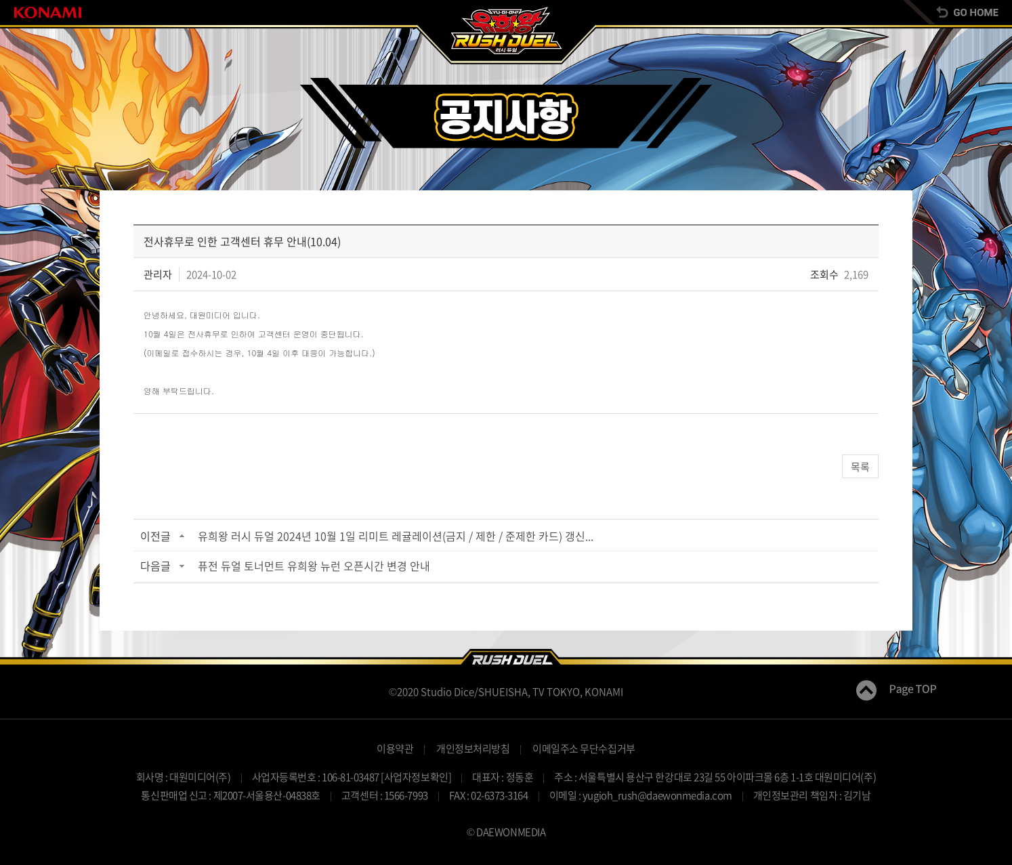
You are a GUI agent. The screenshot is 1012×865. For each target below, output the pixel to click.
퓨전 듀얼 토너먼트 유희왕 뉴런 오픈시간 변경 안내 (314, 565)
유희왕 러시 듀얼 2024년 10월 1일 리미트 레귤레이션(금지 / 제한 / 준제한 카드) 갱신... (395, 536)
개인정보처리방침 (472, 748)
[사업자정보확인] (416, 776)
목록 (860, 466)
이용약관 (395, 748)
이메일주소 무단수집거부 (583, 748)
